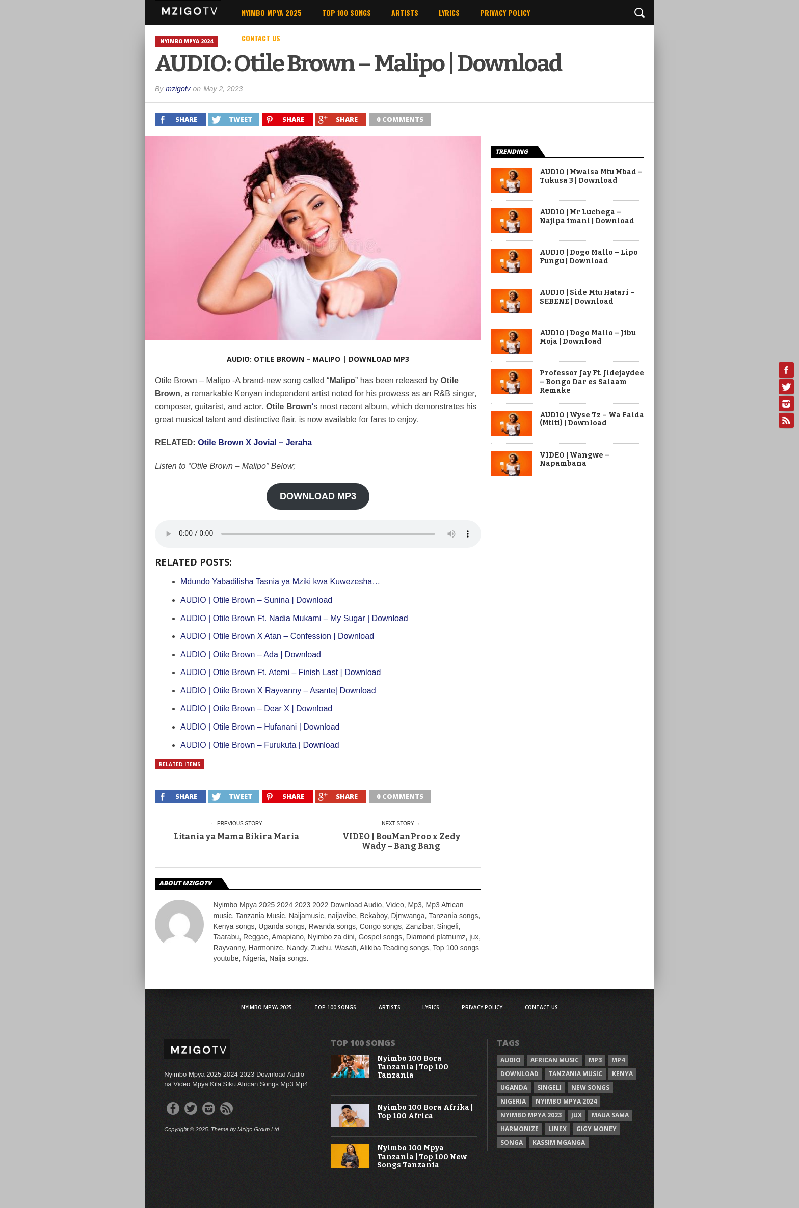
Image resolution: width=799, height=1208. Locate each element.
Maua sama (610, 1115)
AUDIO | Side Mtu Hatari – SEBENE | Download (587, 297)
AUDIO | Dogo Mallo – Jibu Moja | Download (588, 337)
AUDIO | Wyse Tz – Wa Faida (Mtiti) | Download (592, 419)
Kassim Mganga (558, 1142)
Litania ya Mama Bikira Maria (236, 836)
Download (519, 1073)
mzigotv (178, 89)
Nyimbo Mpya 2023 (531, 1115)
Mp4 (618, 1060)
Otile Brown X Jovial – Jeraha (255, 442)
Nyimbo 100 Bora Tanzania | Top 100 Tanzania (412, 1067)
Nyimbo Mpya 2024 (566, 1101)
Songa (511, 1142)
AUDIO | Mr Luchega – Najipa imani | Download (587, 216)
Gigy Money (596, 1128)
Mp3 (595, 1060)
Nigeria (513, 1101)
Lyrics (449, 12)
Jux (576, 1115)
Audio (510, 1060)
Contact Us (261, 38)
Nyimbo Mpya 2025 (272, 12)
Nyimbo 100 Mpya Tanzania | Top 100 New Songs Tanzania (422, 1157)
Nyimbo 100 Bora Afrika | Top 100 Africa (425, 1112)
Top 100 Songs (346, 12)
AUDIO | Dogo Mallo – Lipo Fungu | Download (589, 257)
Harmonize (519, 1128)
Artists (404, 12)
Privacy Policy (505, 12)
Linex (557, 1128)
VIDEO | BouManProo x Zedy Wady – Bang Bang (401, 841)
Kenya (622, 1073)
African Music (554, 1060)
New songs (590, 1087)
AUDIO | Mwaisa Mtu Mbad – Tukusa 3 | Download (591, 176)
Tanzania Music (575, 1073)
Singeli (549, 1087)
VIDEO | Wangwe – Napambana (574, 459)
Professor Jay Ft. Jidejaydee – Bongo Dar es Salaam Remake (592, 382)
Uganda (513, 1087)
